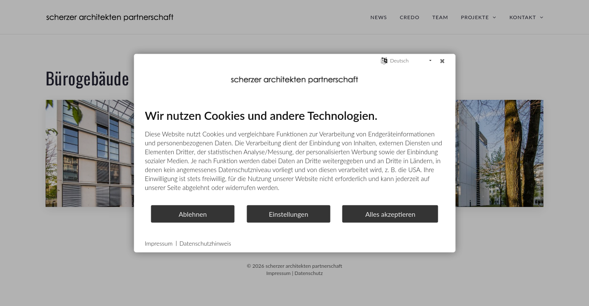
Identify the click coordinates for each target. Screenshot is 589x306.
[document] (294, 156)
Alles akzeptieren (390, 214)
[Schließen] (442, 60)
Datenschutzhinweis (205, 243)
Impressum (158, 243)
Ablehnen (192, 214)
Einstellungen (288, 214)
